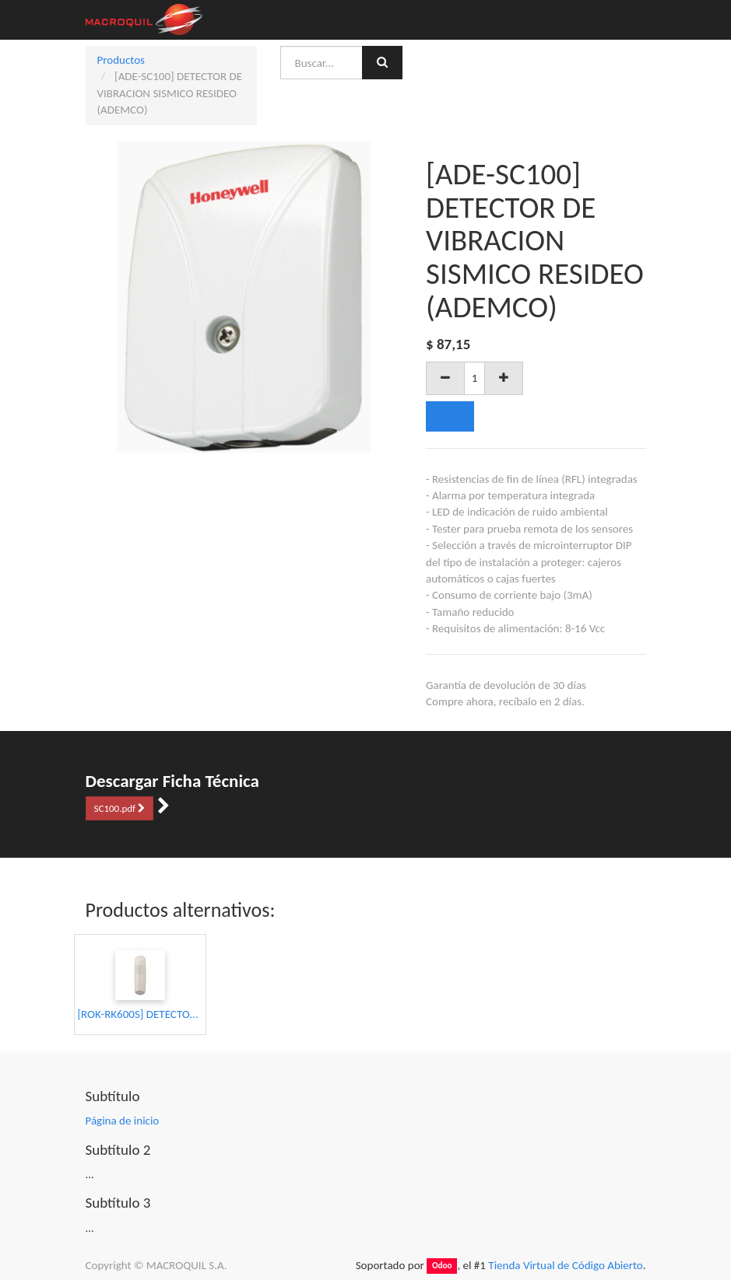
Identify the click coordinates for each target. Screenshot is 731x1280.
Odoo (442, 1266)
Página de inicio (123, 1121)
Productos (121, 60)
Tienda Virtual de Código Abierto (565, 1265)
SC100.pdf (120, 808)
